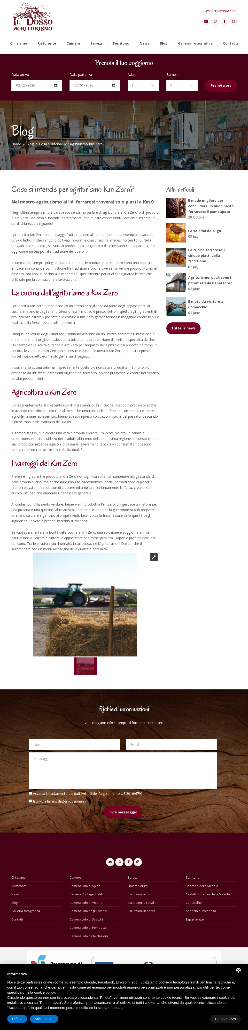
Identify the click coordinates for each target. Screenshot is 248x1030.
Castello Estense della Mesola (208, 894)
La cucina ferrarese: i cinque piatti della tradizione (206, 255)
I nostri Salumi (138, 886)
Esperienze (195, 919)
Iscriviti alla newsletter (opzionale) (59, 801)
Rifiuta (199, 1019)
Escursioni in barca (141, 911)
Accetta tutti (226, 1019)
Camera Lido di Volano (86, 902)
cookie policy (44, 992)
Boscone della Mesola (202, 886)
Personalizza (22, 1019)
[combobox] (143, 85)
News (144, 43)
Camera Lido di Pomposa (88, 927)
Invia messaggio (122, 812)
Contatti (230, 43)
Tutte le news (183, 328)
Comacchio (194, 902)
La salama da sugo (204, 230)
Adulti (132, 74)
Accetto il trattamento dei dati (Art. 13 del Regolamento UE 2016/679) (87, 793)
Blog (164, 43)
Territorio (120, 43)
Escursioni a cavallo (142, 902)
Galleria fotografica (195, 43)
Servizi (96, 43)
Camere (73, 43)
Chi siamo (18, 43)
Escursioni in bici (140, 894)
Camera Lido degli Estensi (88, 911)
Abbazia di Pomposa (201, 911)
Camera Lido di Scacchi (86, 919)
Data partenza (81, 74)
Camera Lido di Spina (85, 886)
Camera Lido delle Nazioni (89, 936)
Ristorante (47, 43)
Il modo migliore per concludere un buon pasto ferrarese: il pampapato (211, 206)
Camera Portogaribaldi (86, 894)
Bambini (172, 74)
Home (16, 144)
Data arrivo (20, 74)
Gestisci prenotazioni (220, 10)
